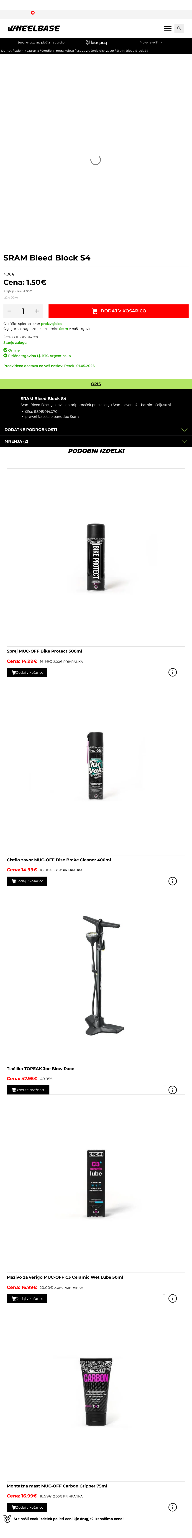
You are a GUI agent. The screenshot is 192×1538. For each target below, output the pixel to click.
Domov (6, 50)
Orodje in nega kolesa (57, 50)
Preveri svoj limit (151, 42)
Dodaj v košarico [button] (32, 672)
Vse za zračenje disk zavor (95, 50)
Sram (63, 329)
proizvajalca (51, 324)
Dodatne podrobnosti (31, 429)
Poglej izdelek (178, 672)
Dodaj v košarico (124, 311)
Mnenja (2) (16, 441)
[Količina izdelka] (23, 311)
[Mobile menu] (168, 28)
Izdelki (19, 50)
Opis (96, 384)
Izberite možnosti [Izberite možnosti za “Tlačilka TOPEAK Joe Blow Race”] (33, 1089)
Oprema (33, 50)
